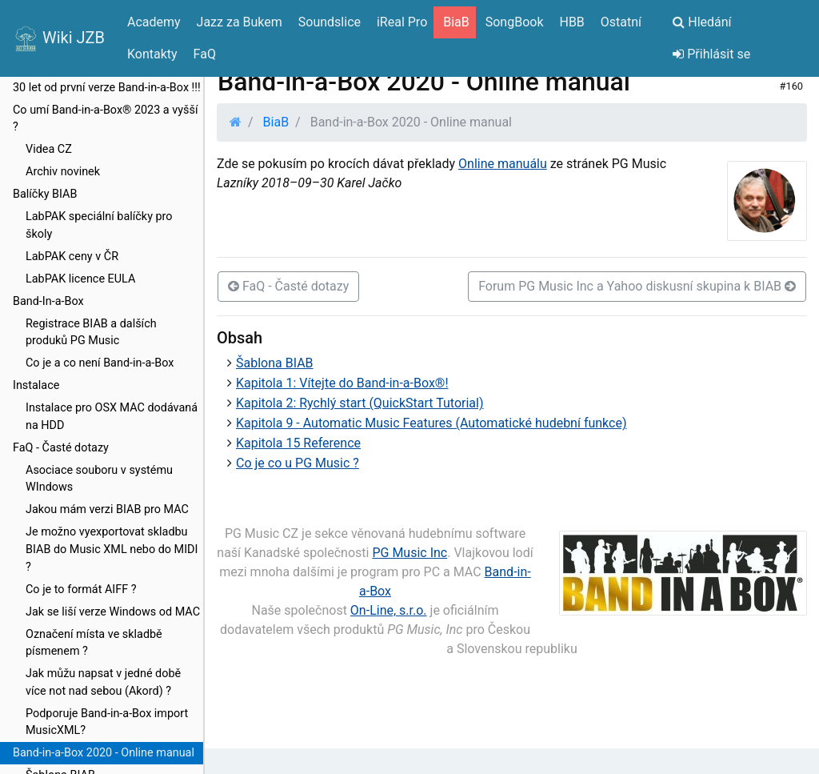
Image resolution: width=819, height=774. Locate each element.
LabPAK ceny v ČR (72, 256)
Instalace (36, 385)
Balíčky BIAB (45, 194)
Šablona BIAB (275, 363)
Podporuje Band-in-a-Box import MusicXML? (107, 722)
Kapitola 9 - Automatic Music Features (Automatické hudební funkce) (431, 423)
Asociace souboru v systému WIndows (99, 479)
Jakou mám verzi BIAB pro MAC (107, 509)
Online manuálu (502, 163)
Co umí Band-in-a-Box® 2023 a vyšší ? (105, 118)
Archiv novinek (63, 171)
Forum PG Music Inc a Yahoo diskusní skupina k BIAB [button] (637, 286)
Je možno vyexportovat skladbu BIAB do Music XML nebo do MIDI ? (112, 549)
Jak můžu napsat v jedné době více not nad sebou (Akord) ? (103, 682)
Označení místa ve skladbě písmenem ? (94, 643)
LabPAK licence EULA (80, 279)
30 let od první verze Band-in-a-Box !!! (107, 87)
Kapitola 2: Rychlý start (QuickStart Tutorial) (360, 403)
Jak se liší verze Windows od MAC (113, 612)
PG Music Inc (409, 552)
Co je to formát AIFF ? (81, 589)
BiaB (276, 122)
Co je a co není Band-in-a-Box (100, 363)
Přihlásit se (711, 54)
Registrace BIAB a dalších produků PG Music (91, 332)
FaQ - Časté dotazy (61, 448)
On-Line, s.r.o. (388, 610)
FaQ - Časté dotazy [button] (288, 286)
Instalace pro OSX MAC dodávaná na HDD (112, 416)
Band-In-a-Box (48, 301)
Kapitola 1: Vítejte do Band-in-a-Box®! (342, 383)
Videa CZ (49, 149)
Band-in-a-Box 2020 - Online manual (103, 753)
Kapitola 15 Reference (298, 443)
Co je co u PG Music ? (297, 463)
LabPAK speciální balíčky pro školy (99, 225)
